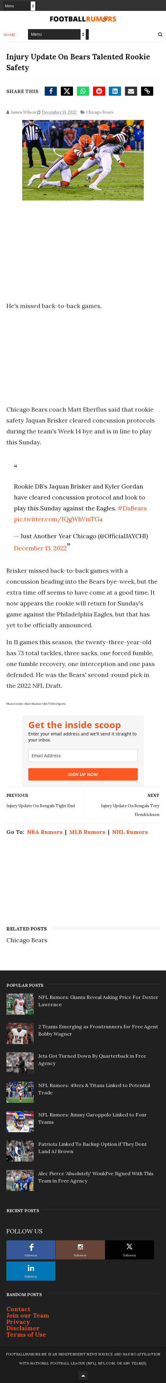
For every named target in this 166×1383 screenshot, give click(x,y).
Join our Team (27, 1315)
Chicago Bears (99, 112)
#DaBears (132, 508)
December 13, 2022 (40, 548)
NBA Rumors (44, 831)
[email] (83, 755)
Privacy (18, 1321)
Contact (18, 1309)
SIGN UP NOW (83, 774)
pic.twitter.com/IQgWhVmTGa (58, 519)
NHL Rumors (130, 831)
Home (9, 34)
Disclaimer (23, 1328)
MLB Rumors (87, 831)
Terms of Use (26, 1334)
